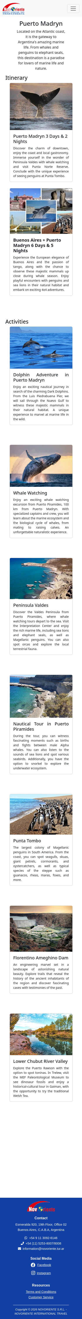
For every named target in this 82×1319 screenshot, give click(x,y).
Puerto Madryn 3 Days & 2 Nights (40, 138)
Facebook (44, 1265)
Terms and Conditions (41, 1292)
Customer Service (40, 1297)
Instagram (44, 1273)
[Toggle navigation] (73, 8)
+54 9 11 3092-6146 (43, 1238)
